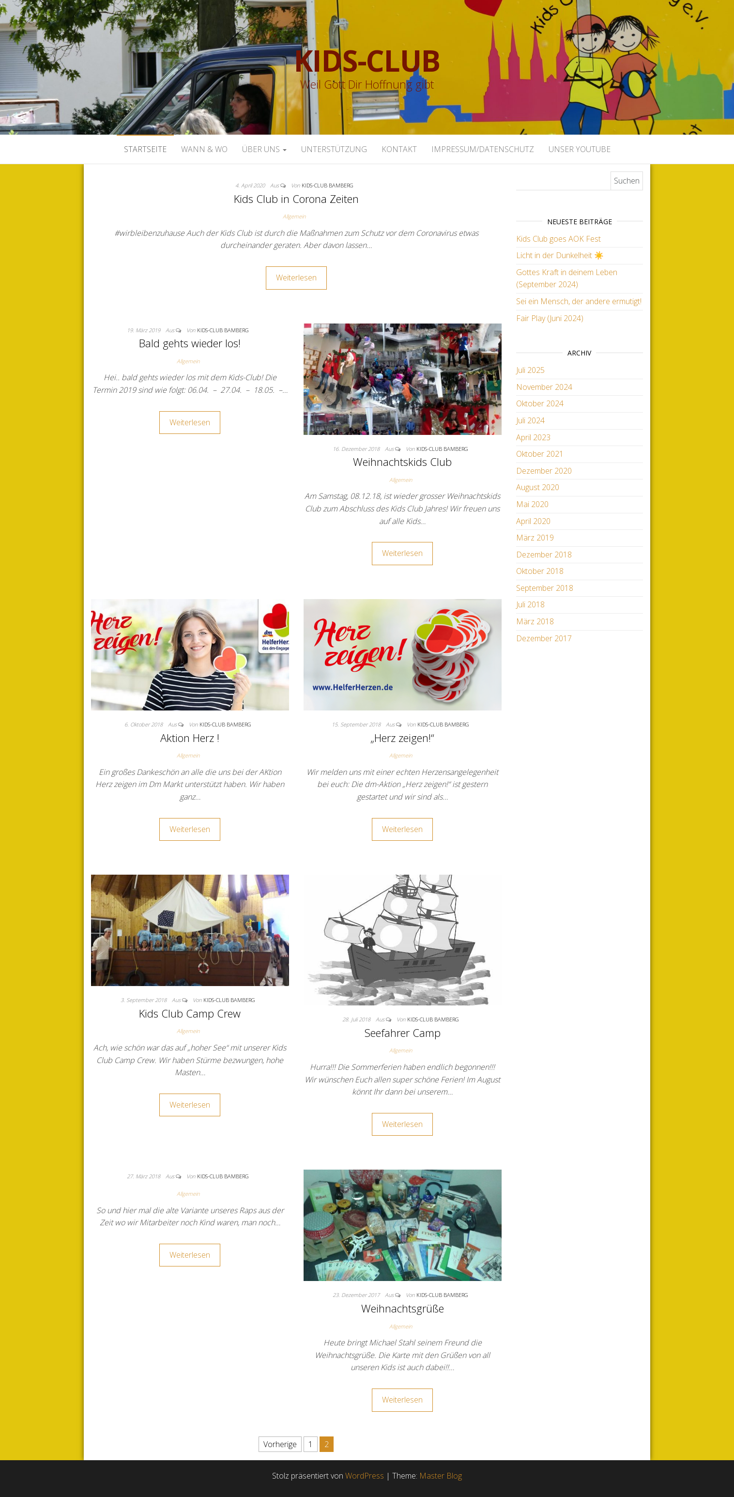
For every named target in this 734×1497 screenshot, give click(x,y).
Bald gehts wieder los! (190, 343)
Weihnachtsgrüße (402, 1308)
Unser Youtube (580, 149)
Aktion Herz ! (189, 737)
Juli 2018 (530, 604)
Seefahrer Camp (403, 1032)
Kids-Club (367, 60)
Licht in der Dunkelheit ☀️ (560, 255)
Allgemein (294, 216)
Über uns (264, 149)
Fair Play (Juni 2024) (549, 318)
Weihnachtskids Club (402, 461)
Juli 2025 (530, 370)
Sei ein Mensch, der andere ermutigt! (579, 301)
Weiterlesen (296, 277)
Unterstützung (334, 149)
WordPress (364, 1475)
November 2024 (544, 387)
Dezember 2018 (544, 554)
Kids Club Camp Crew (190, 1013)
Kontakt (399, 149)
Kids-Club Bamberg (327, 185)
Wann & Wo (204, 149)
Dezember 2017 (544, 638)
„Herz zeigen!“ (402, 737)
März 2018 (535, 621)
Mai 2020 (532, 504)
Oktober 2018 (540, 571)
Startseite (145, 149)
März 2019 (535, 537)
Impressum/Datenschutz (482, 149)
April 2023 (533, 437)
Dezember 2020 (544, 470)
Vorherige (280, 1444)
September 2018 (544, 588)
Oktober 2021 (540, 453)
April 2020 (533, 521)
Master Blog (440, 1475)
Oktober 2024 (540, 403)
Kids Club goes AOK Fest (558, 238)
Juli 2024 (530, 420)
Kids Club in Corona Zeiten (296, 198)
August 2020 (537, 487)
